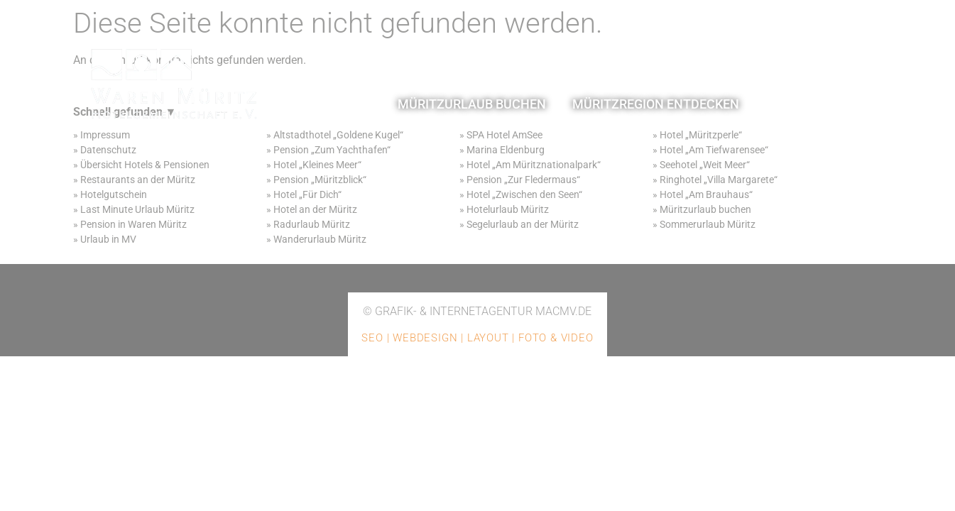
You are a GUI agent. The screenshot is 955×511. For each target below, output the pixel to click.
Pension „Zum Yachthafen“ (332, 149)
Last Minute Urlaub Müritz (137, 209)
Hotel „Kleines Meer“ (316, 164)
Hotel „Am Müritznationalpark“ (533, 164)
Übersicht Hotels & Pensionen (144, 164)
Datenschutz (108, 149)
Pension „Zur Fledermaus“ (523, 179)
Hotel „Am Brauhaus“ (706, 194)
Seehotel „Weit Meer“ (705, 164)
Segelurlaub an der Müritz (522, 224)
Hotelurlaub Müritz (507, 209)
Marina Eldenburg (505, 149)
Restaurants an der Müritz (137, 179)
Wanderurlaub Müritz (319, 239)
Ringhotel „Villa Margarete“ (718, 179)
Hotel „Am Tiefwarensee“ (714, 149)
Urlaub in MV (108, 239)
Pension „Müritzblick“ (319, 179)
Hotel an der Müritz (315, 209)
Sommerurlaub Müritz (707, 224)
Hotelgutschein (113, 194)
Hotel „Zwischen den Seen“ (524, 194)
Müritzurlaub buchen (705, 209)
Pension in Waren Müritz (133, 224)
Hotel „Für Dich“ (307, 194)
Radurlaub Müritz (311, 224)
